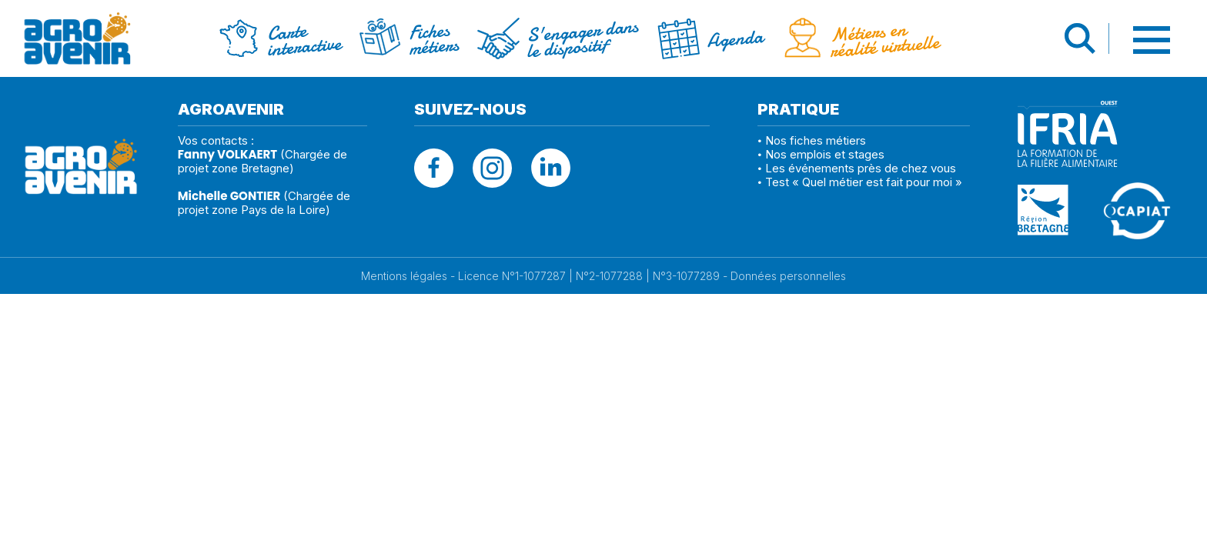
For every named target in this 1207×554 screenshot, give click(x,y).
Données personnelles (788, 276)
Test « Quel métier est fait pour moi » (863, 182)
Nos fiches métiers (815, 140)
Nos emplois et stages (824, 154)
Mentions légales (404, 276)
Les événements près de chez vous (860, 168)
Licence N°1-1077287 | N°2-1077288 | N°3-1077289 (589, 276)
